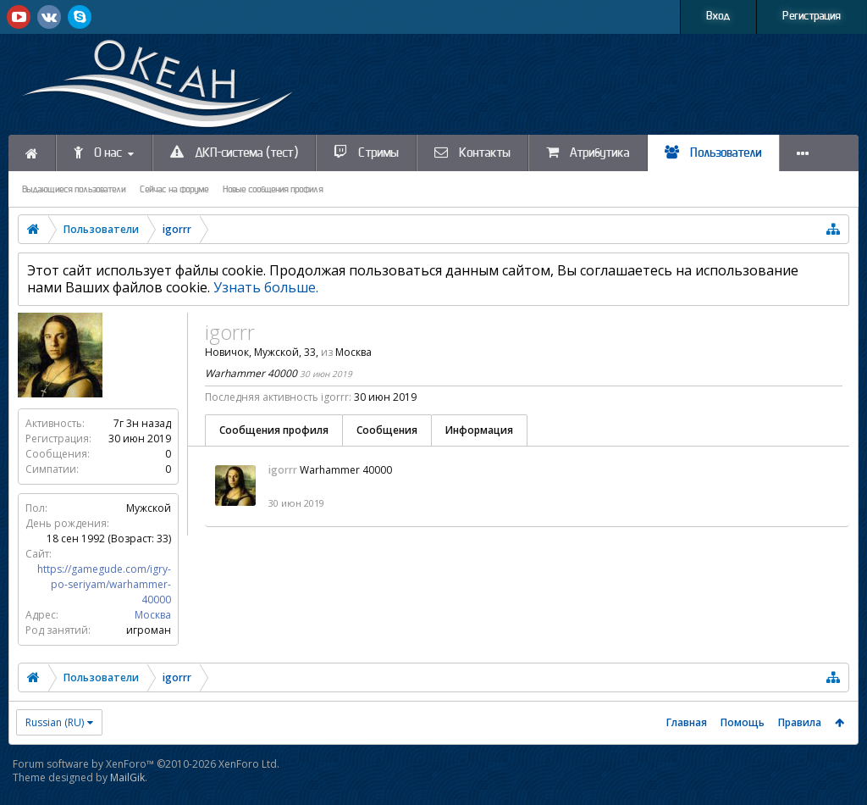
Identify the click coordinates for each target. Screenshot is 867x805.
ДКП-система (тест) (234, 152)
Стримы (366, 152)
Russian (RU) (54, 722)
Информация (479, 430)
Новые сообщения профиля (273, 190)
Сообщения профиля (274, 430)
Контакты (472, 152)
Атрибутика (588, 152)
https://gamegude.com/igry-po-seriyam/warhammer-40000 (104, 584)
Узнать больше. (265, 287)
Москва (153, 615)
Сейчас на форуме (174, 190)
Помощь (743, 722)
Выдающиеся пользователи (74, 190)
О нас (98, 152)
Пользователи (713, 152)
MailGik (127, 777)
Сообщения (386, 430)
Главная (686, 722)
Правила (799, 722)
